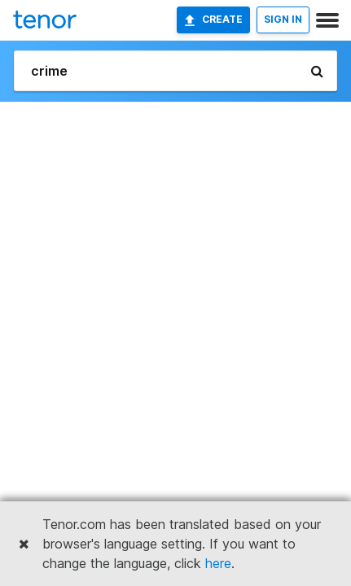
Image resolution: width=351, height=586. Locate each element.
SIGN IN (283, 19)
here (218, 563)
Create (213, 19)
